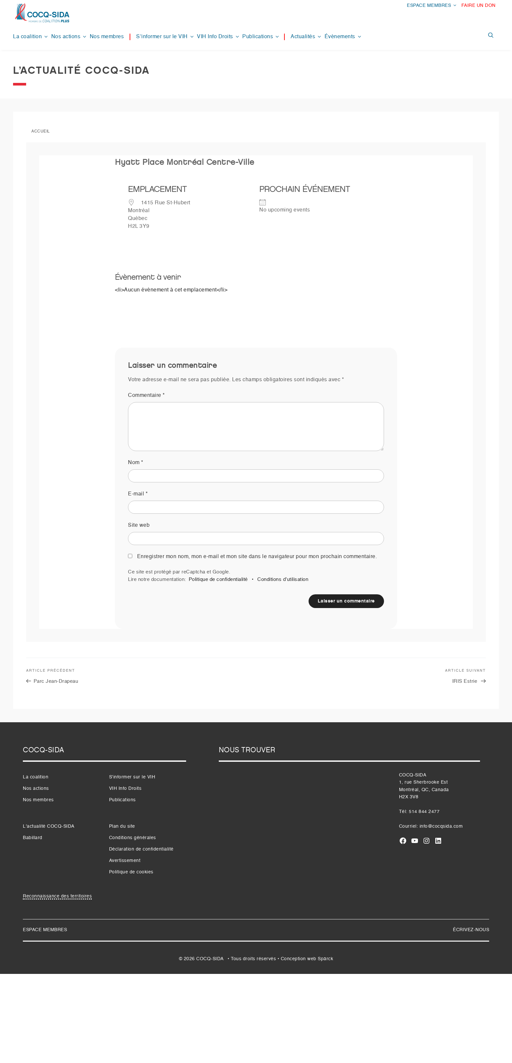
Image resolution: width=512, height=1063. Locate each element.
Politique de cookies (131, 872)
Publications (261, 36)
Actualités (306, 36)
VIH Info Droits (218, 36)
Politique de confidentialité (218, 579)
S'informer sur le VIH (132, 777)
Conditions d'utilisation (282, 579)
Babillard (32, 838)
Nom (135, 462)
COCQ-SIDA (209, 959)
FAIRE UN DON (478, 5)
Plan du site (122, 826)
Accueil (40, 131)
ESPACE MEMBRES (432, 5)
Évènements (343, 36)
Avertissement (125, 860)
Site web (139, 525)
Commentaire (146, 395)
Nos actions (69, 36)
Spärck (325, 959)
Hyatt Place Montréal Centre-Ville (184, 162)
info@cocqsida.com (441, 826)
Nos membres (107, 36)
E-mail (138, 494)
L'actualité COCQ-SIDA (48, 826)
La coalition (31, 36)
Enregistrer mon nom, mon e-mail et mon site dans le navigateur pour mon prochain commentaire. (257, 556)
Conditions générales (132, 838)
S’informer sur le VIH (165, 36)
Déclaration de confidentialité (141, 849)
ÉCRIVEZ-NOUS (471, 930)
